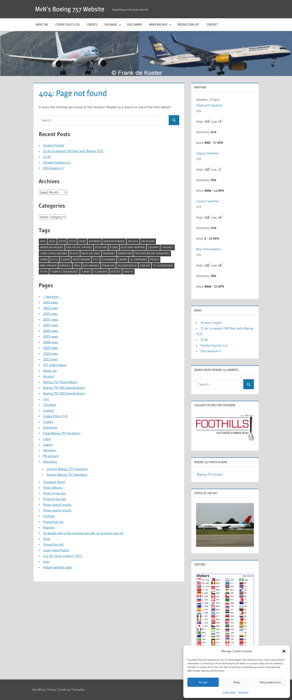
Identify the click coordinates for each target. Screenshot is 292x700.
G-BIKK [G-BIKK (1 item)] (43, 259)
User (46, 561)
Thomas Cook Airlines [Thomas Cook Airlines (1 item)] (64, 271)
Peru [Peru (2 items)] (77, 265)
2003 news (50, 314)
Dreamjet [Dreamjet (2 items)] (109, 253)
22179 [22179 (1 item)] (72, 241)
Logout (48, 444)
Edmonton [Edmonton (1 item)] (124, 253)
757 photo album (55, 365)
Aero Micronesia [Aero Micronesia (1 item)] (114, 241)
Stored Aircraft (53, 544)
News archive (160, 24)
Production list (188, 24)
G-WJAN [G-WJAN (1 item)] (65, 259)
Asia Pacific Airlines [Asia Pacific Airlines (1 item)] (79, 247)
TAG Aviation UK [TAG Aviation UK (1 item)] (127, 265)
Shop (46, 539)
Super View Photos (56, 550)
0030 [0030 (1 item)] (52, 241)
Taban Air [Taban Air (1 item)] (108, 265)
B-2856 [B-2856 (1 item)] (114, 247)
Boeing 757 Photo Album (60, 382)
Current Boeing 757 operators (67, 469)
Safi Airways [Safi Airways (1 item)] (91, 265)
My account (51, 456)
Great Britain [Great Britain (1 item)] (81, 259)
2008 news (50, 342)
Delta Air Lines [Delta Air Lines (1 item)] (91, 253)
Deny (236, 682)
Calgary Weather (207, 153)
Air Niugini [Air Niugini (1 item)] (148, 241)
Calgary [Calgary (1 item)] (153, 247)
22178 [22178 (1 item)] (61, 241)
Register (49, 527)
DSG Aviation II (53, 168)
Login (47, 439)
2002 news (50, 308)
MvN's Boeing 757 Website (69, 9)
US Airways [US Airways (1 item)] (100, 271)
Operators (50, 461)
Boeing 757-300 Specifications (64, 393)
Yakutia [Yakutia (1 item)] (128, 271)
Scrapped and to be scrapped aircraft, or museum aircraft (83, 533)
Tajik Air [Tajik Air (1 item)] (145, 265)
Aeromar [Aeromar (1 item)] (94, 241)
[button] (284, 651)
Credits (92, 24)
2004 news (50, 319)
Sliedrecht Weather (209, 105)
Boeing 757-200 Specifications (64, 388)
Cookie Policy (229, 692)
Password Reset (54, 482)
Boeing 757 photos (210, 474)
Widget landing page (57, 567)
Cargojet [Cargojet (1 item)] (167, 247)
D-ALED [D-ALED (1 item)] (74, 253)
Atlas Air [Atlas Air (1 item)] (101, 247)
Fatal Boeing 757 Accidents (62, 433)
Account (48, 376)
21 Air (47, 157)
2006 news (50, 331)
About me (41, 24)
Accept (203, 682)
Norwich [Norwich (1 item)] (65, 265)
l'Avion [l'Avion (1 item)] (122, 259)
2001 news (50, 302)
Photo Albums (53, 487)
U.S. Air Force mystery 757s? (62, 556)
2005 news (50, 325)
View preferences (270, 682)
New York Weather (208, 249)
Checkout (49, 405)
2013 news (50, 359)
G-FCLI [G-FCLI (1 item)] (54, 259)
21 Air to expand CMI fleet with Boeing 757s (73, 151)
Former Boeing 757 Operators (66, 474)
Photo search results (57, 505)
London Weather (207, 201)
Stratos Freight (53, 145)
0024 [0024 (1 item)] (43, 241)
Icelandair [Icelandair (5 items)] (108, 259)
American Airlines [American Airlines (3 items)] (51, 247)
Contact (212, 24)
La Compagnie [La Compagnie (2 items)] (138, 259)
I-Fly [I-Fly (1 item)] (95, 259)
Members (49, 450)
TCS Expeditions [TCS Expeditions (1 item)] (163, 265)
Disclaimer (243, 692)
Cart (46, 399)
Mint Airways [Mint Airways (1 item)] (48, 265)
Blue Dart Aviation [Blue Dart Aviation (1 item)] (133, 247)
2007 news (50, 336)
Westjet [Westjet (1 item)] (115, 271)
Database (112, 24)
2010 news (50, 353)
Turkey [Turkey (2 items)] (85, 271)
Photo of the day (54, 493)
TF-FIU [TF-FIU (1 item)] (43, 271)
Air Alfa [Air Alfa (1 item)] (133, 241)
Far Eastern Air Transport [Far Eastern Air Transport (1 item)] (152, 253)
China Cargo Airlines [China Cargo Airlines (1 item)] (53, 253)
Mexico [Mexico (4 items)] (154, 259)
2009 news (50, 348)
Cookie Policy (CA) (67, 24)
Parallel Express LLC (57, 162)
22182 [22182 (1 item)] (82, 241)
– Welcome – (51, 297)
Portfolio (49, 516)
